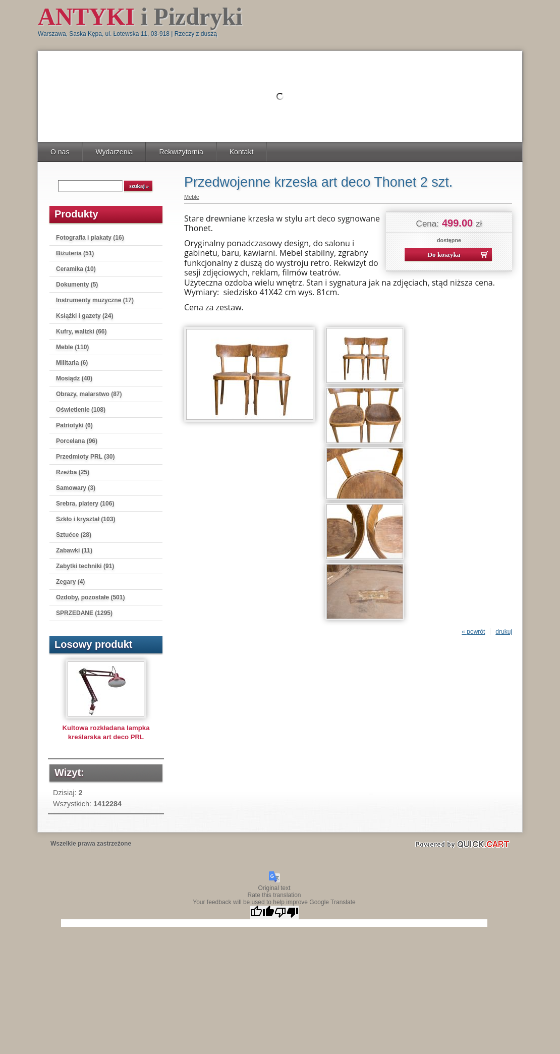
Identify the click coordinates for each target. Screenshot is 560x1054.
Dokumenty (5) (77, 284)
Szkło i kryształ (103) (85, 519)
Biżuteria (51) (75, 253)
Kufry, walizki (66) (81, 331)
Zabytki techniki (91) (85, 566)
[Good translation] (262, 912)
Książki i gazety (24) (84, 315)
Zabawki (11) (74, 550)
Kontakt (242, 152)
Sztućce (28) (73, 534)
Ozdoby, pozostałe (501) (90, 597)
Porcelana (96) (76, 441)
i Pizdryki (140, 16)
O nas (59, 152)
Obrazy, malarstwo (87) (89, 394)
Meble (191, 197)
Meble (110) (72, 347)
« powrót (473, 631)
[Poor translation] (286, 912)
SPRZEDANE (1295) (84, 613)
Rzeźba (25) (72, 472)
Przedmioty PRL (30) (85, 456)
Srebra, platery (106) (85, 503)
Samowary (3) (75, 487)
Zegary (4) (70, 581)
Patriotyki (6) (74, 425)
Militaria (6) (72, 362)
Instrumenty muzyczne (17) (95, 300)
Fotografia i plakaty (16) (90, 237)
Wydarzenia (114, 152)
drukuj (503, 631)
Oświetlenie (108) (80, 409)
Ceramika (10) (76, 268)
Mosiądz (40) (74, 378)
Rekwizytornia (181, 152)
